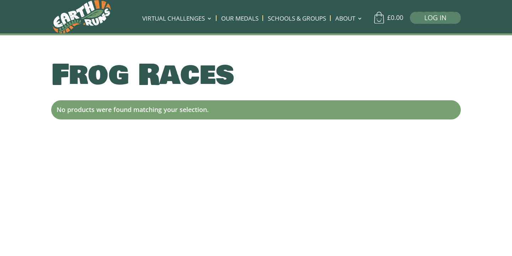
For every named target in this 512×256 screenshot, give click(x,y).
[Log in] (433, 19)
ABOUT (345, 19)
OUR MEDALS (239, 19)
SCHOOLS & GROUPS (297, 19)
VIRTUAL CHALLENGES (173, 19)
